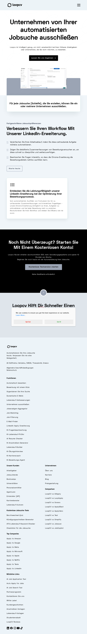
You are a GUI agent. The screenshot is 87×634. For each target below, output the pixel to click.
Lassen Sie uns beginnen (43, 58)
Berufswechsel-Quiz (15, 515)
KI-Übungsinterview (15, 451)
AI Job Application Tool (16, 579)
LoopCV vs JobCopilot (54, 528)
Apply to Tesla (13, 564)
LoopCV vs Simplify (53, 519)
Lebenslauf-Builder (14, 447)
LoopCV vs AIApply (53, 494)
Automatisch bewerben (16, 383)
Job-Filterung (12, 417)
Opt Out (28, 322)
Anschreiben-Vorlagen (16, 609)
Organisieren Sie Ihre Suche (18, 391)
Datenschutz (12, 370)
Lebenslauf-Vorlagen (15, 613)
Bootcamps (11, 479)
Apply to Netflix (13, 560)
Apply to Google (13, 543)
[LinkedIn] (8, 629)
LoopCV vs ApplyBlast (54, 507)
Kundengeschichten (15, 605)
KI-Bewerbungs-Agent (16, 460)
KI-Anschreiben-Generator (17, 443)
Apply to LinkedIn (14, 568)
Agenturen (11, 492)
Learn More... (21, 315)
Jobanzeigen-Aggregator (17, 409)
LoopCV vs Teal (51, 515)
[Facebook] (11, 629)
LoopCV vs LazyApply (54, 498)
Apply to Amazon (14, 538)
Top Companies (13, 534)
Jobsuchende (12, 475)
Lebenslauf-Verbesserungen (18, 400)
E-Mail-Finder (12, 421)
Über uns (49, 470)
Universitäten (12, 483)
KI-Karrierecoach (14, 456)
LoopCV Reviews (13, 622)
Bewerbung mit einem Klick (18, 387)
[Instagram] (14, 629)
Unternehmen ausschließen (18, 404)
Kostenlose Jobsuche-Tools (18, 510)
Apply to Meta (13, 547)
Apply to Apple (13, 556)
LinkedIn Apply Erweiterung (18, 426)
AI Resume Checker (15, 438)
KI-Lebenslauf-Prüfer (15, 434)
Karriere (48, 475)
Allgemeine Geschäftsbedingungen (20, 368)
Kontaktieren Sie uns (15, 596)
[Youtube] (18, 629)
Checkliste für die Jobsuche (18, 528)
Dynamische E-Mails (15, 396)
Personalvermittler (14, 488)
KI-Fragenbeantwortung (17, 430)
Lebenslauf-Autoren (15, 505)
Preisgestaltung (51, 483)
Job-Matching (12, 413)
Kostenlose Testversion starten (43, 267)
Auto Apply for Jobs (15, 583)
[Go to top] (43, 292)
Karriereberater (13, 500)
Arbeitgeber (12, 470)
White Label (12, 600)
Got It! (59, 322)
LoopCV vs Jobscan (53, 524)
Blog (47, 479)
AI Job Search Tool (14, 588)
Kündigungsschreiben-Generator (20, 519)
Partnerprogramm (14, 592)
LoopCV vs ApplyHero (54, 511)
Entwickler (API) (13, 496)
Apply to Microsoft (14, 551)
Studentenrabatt (14, 617)
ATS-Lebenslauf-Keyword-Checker (21, 524)
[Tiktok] (21, 629)
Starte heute (14, 168)
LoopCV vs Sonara (52, 502)
